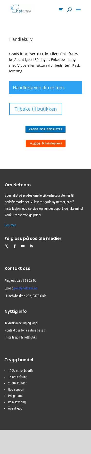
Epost (21, 288)
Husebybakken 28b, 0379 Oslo (26, 296)
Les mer (10, 225)
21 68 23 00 (28, 280)
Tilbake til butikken (36, 109)
